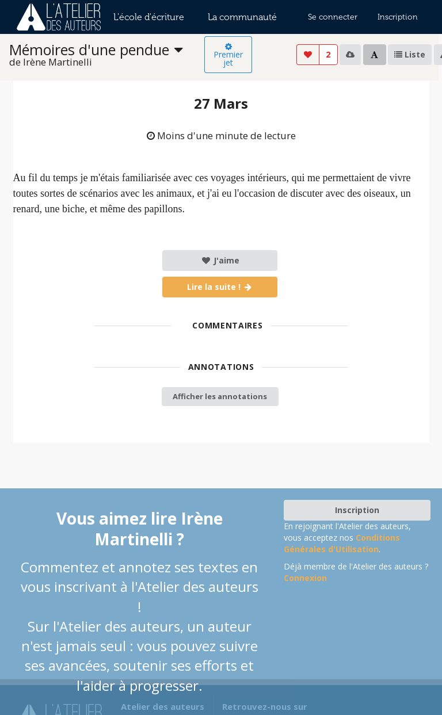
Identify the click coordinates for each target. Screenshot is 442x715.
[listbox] (107, 55)
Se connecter (332, 17)
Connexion (305, 577)
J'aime (220, 260)
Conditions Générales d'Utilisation (342, 543)
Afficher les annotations (220, 396)
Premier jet (228, 55)
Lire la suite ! (220, 286)
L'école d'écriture (148, 17)
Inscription (398, 17)
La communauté (242, 17)
